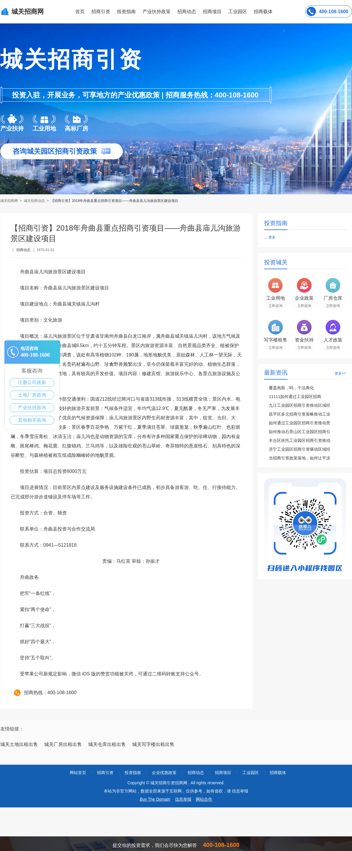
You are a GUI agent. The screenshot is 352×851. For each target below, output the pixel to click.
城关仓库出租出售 (107, 744)
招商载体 (278, 772)
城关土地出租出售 (19, 744)
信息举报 (183, 799)
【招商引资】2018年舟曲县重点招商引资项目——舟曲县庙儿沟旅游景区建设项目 (114, 201)
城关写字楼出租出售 (153, 744)
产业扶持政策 (156, 11)
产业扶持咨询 (32, 407)
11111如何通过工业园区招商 (295, 396)
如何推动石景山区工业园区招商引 (299, 431)
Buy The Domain (155, 799)
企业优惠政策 (164, 772)
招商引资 (100, 11)
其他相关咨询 (32, 420)
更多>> (340, 373)
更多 (272, 237)
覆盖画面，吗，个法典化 (291, 387)
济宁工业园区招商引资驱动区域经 (299, 449)
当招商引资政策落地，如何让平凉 (299, 458)
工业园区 (237, 11)
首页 (80, 11)
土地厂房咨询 (32, 394)
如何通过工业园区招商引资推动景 (299, 423)
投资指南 (126, 11)
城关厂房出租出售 (63, 744)
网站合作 (204, 799)
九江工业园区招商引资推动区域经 (299, 405)
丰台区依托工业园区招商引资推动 (299, 440)
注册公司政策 (32, 382)
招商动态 (186, 11)
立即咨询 (275, 306)
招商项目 (212, 11)
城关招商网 (9, 201)
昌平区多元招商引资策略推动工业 (299, 414)
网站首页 (78, 772)
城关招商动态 (34, 201)
